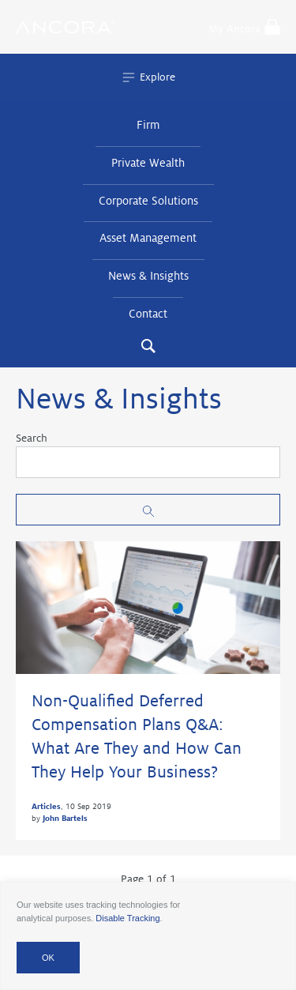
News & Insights (148, 275)
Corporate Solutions (148, 200)
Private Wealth (148, 162)
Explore (148, 77)
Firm (148, 125)
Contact (148, 313)
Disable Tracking (127, 918)
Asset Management (148, 238)
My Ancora (244, 27)
